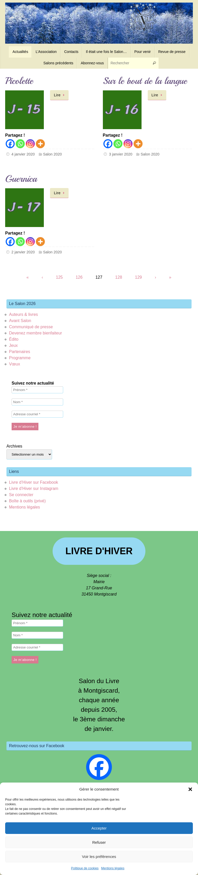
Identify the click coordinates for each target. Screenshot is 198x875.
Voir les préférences (99, 856)
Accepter (98, 828)
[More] (40, 143)
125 (59, 277)
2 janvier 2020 (23, 252)
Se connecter (21, 495)
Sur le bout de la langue (145, 81)
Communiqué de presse (31, 327)
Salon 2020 (52, 154)
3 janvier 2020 (120, 154)
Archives (14, 446)
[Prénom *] (37, 389)
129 (138, 277)
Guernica (21, 179)
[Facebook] (10, 143)
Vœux (14, 364)
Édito (13, 339)
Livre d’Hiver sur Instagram (33, 488)
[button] (190, 789)
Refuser (99, 842)
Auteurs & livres (23, 314)
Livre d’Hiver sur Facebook (33, 482)
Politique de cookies (85, 868)
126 (79, 277)
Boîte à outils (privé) (27, 501)
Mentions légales (112, 868)
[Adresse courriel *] (37, 414)
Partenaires (19, 351)
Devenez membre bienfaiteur (35, 333)
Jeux (13, 345)
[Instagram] (30, 143)
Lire (60, 95)
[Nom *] (37, 402)
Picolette (19, 81)
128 (118, 277)
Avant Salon (20, 320)
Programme (20, 358)
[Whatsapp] (20, 143)
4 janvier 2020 (23, 154)
